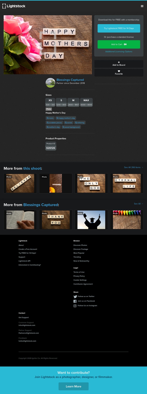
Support (22, 257)
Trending (77, 257)
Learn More (73, 386)
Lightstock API (24, 261)
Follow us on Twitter (86, 296)
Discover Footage (81, 249)
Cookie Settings (80, 280)
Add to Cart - (119, 44)
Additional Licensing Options (118, 51)
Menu (142, 6)
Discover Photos (80, 245)
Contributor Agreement (83, 284)
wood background (71, 127)
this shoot (32, 168)
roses (50, 118)
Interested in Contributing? (30, 265)
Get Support (24, 317)
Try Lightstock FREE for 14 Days (119, 28)
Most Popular (79, 253)
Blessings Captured (70, 79)
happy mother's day (66, 118)
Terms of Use (79, 272)
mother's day (53, 127)
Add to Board (119, 63)
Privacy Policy (79, 276)
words (68, 122)
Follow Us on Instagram (87, 305)
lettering (79, 122)
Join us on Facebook (86, 301)
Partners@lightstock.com (29, 333)
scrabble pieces (54, 122)
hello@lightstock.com (27, 341)
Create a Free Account (28, 249)
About (21, 245)
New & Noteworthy (81, 261)
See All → (138, 203)
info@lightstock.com (27, 325)
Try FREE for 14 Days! (27, 253)
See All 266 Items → (133, 167)
